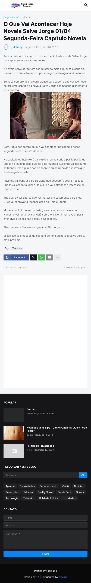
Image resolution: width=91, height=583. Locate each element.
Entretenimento (48, 486)
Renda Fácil (64, 492)
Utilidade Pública (48, 498)
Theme (63, 576)
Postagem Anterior (16, 267)
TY (38, 576)
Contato (31, 409)
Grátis (65, 486)
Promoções (12, 492)
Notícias (78, 486)
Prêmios (28, 492)
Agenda (10, 486)
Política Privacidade (45, 570)
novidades (70, 498)
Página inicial (11, 17)
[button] (5, 5)
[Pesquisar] (41, 475)
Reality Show (45, 492)
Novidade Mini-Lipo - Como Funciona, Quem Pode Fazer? (57, 429)
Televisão (26, 17)
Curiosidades (27, 486)
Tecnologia (12, 498)
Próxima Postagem (75, 267)
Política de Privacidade (40, 445)
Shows (80, 492)
